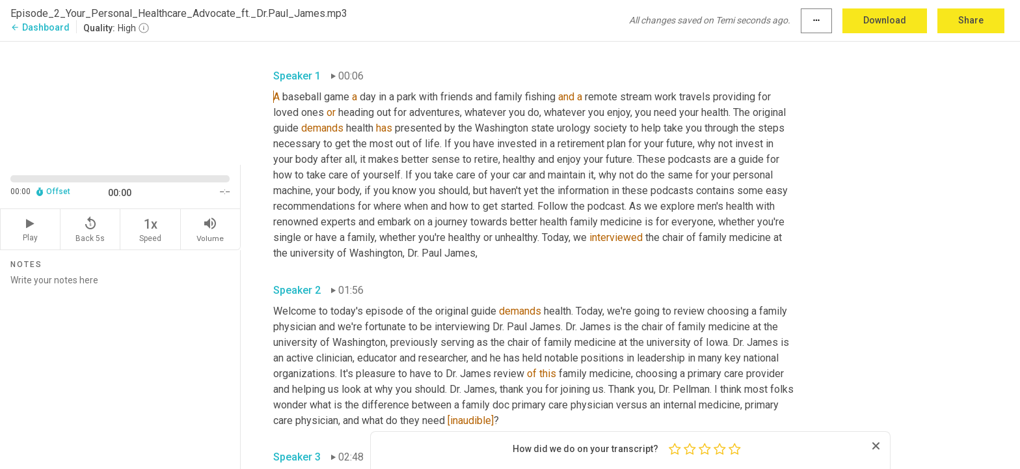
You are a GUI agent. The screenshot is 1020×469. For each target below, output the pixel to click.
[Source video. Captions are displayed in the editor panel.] (120, 102)
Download (884, 20)
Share (971, 20)
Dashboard (40, 27)
